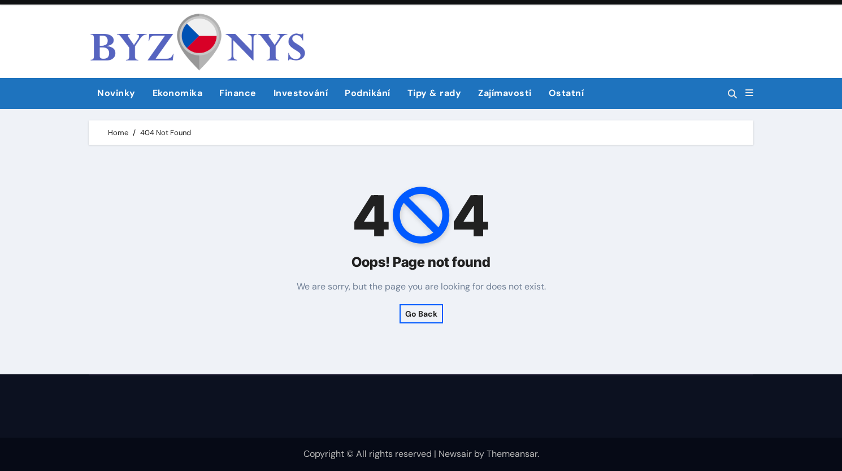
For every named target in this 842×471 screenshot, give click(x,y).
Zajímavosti (505, 93)
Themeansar (512, 454)
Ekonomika (178, 93)
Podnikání (367, 93)
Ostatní (566, 93)
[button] (749, 93)
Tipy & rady (434, 93)
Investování (301, 93)
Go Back (421, 314)
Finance (238, 93)
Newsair (455, 454)
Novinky (116, 93)
